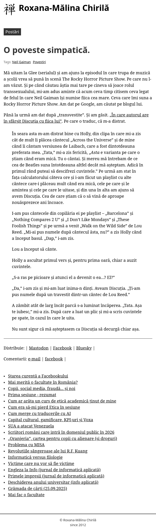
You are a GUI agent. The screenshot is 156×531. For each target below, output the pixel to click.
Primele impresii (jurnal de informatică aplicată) (56, 476)
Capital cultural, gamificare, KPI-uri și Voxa (50, 419)
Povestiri (39, 62)
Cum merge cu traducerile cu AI (39, 413)
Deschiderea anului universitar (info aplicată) (53, 482)
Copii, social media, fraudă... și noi (41, 388)
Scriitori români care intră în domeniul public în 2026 (61, 432)
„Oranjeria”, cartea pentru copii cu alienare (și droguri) (62, 438)
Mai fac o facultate (26, 494)
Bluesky (84, 348)
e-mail (34, 359)
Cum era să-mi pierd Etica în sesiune (44, 407)
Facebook (62, 348)
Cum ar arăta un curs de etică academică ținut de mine (62, 401)
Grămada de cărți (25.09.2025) (37, 488)
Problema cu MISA (26, 444)
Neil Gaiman (21, 62)
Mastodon (39, 348)
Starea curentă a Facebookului (38, 376)
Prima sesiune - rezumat (32, 394)
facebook (54, 359)
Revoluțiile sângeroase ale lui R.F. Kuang (47, 451)
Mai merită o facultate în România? (43, 382)
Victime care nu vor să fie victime (41, 463)
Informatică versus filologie (35, 457)
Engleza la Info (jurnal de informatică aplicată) (54, 469)
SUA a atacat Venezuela (31, 426)
